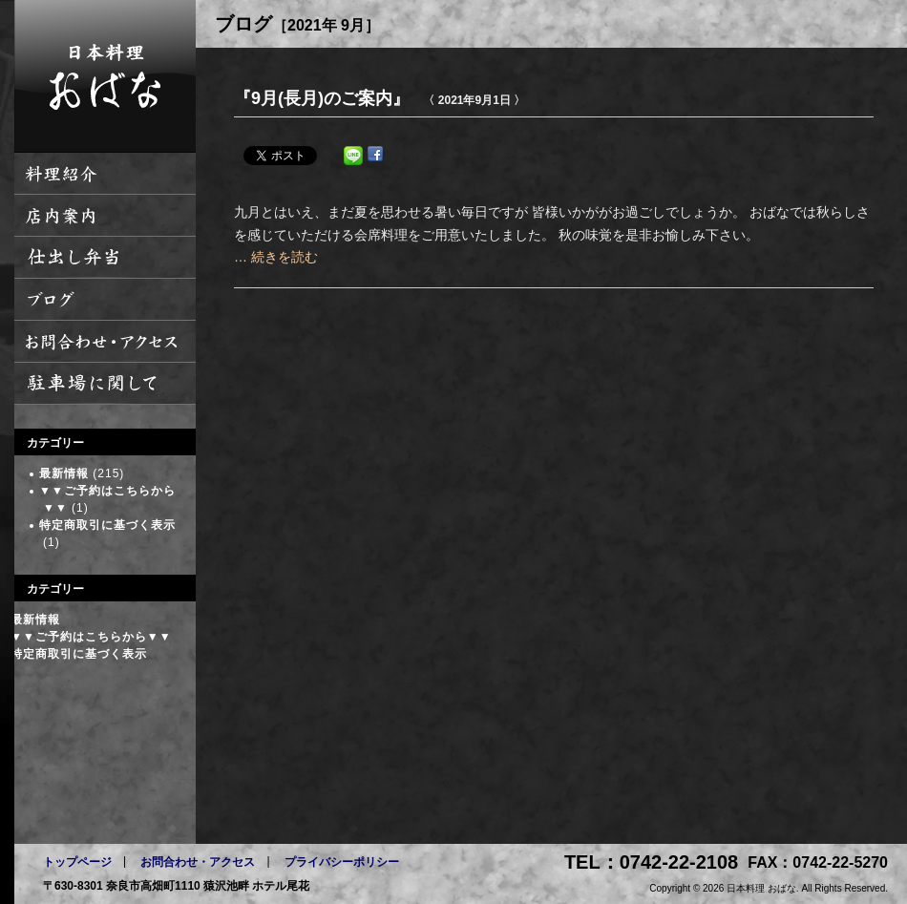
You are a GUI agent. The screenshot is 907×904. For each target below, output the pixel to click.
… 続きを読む (276, 256)
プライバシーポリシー (342, 862)
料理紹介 (105, 174)
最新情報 (64, 473)
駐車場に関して (105, 384)
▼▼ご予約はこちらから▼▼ (91, 636)
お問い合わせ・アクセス (105, 342)
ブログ (105, 300)
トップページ (77, 862)
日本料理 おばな (105, 76)
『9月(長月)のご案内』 (322, 98)
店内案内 (105, 216)
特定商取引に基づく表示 (107, 525)
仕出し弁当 (105, 258)
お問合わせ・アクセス (197, 862)
